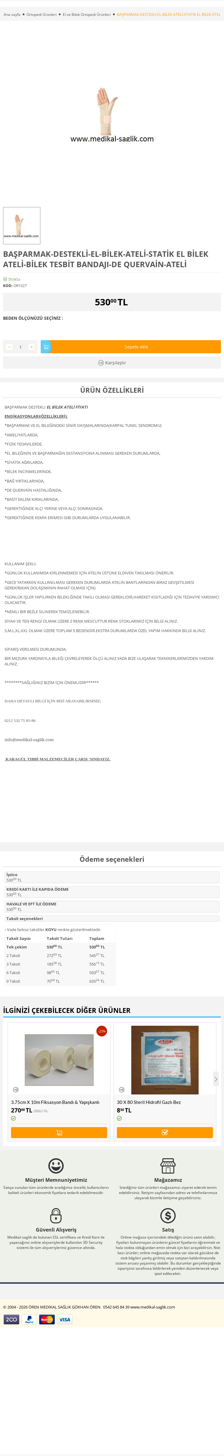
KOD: (7, 285)
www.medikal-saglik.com (153, 1307)
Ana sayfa (12, 14)
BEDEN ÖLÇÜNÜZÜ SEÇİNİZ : (33, 318)
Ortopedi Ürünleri (42, 14)
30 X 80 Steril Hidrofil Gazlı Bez (149, 1102)
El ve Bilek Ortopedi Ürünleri (87, 14)
